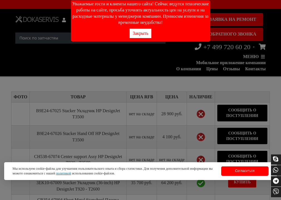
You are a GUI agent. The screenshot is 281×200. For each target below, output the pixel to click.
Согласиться (245, 171)
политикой (63, 173)
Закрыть (140, 33)
